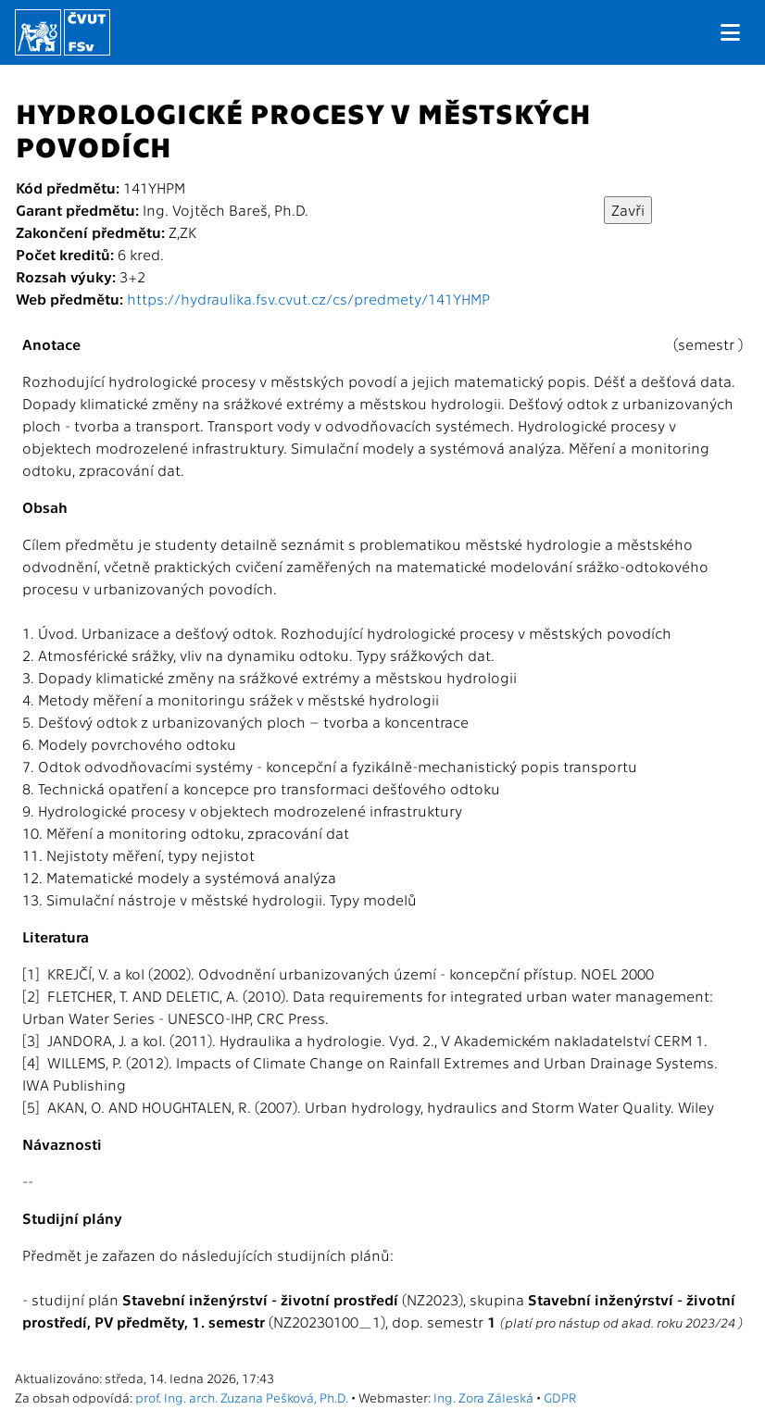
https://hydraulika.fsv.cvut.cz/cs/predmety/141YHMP (308, 298)
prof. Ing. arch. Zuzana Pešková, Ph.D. (241, 1397)
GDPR (560, 1397)
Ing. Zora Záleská (483, 1397)
